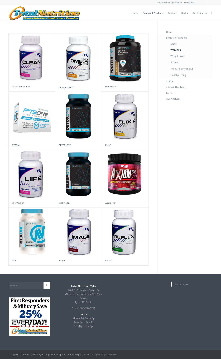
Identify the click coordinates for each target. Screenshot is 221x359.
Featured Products (176, 37)
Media (169, 93)
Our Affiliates (173, 98)
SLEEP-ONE (64, 203)
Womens (175, 50)
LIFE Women (18, 203)
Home (169, 32)
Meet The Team (177, 87)
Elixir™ (108, 145)
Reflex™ (109, 260)
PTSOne (16, 145)
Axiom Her (110, 203)
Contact (170, 81)
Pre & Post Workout (181, 68)
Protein (174, 62)
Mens (173, 43)
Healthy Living (178, 75)
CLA (14, 260)
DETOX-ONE (65, 145)
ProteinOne (110, 86)
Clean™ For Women (21, 86)
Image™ (62, 260)
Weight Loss (177, 56)
